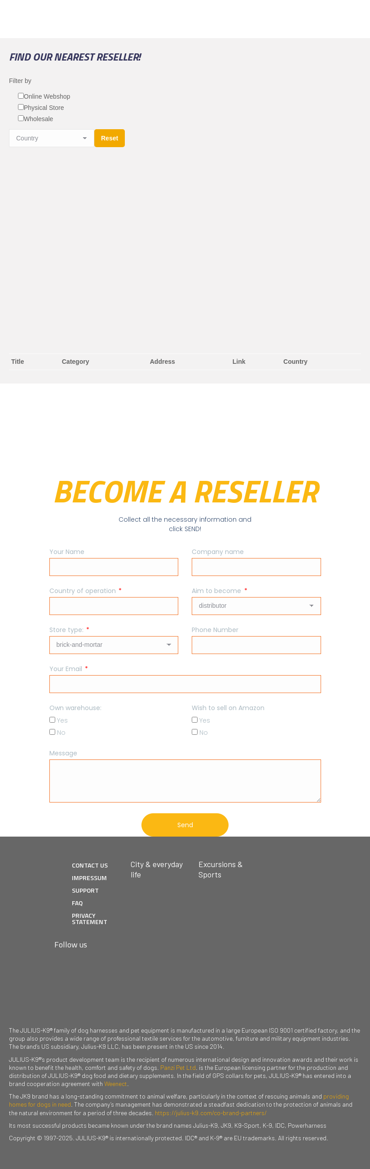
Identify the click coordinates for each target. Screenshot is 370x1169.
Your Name (66, 551)
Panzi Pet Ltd (178, 1067)
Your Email (66, 668)
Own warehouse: (75, 707)
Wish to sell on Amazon (228, 707)
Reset (109, 138)
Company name (218, 551)
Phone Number (215, 629)
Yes (62, 720)
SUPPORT (85, 890)
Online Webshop (47, 96)
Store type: (67, 629)
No (61, 732)
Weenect (115, 1083)
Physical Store (44, 107)
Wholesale (38, 118)
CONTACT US (90, 865)
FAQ (77, 902)
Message (63, 753)
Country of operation (83, 590)
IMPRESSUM (89, 877)
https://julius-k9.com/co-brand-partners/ (211, 1113)
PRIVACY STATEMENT (89, 918)
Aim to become (217, 590)
